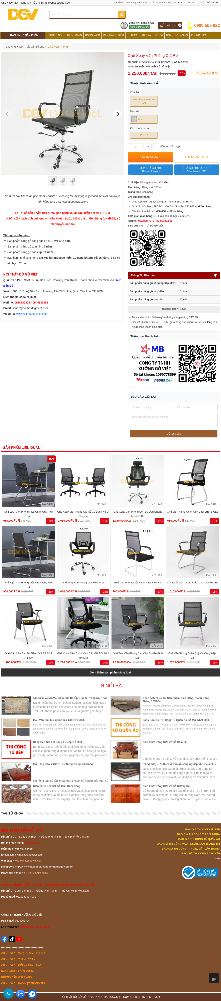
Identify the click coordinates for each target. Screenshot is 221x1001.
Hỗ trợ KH (212, 2)
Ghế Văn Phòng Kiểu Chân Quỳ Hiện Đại (138, 582)
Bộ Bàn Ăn (181, 35)
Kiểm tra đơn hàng (126, 2)
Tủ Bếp (52, 42)
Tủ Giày (146, 35)
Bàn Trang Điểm (113, 35)
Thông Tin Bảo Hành (174, 275)
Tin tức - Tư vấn (196, 2)
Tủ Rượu (132, 35)
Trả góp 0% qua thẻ (196, 169)
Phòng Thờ (198, 35)
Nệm (168, 35)
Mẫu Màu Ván (158, 2)
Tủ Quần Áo (74, 35)
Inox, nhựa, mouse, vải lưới (144, 101)
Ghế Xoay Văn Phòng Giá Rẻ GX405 (83, 582)
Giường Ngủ (55, 35)
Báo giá (172, 2)
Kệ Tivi (159, 35)
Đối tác (182, 2)
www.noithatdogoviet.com (32, 313)
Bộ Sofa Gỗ (92, 35)
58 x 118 (144, 135)
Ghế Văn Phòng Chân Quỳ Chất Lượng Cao (192, 511)
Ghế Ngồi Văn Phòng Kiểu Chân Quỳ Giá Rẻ (192, 582)
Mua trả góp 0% (150, 169)
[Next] (117, 114)
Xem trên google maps (35, 872)
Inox (136, 119)
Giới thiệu (143, 2)
